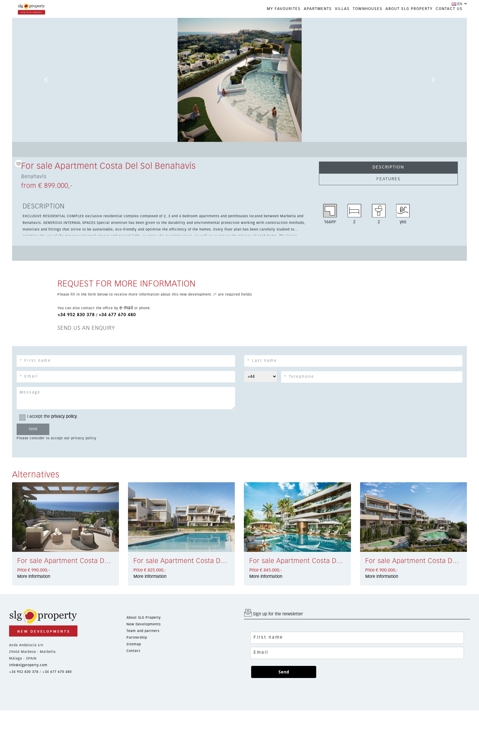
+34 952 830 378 (76, 315)
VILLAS (342, 9)
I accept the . (50, 417)
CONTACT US (449, 9)
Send (283, 672)
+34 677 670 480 (117, 315)
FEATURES (388, 179)
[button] (46, 80)
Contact (133, 651)
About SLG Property (143, 617)
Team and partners (142, 631)
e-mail (126, 308)
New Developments (143, 624)
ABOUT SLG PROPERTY (409, 9)
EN (456, 4)
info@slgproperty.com (28, 665)
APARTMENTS (318, 9)
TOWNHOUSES (367, 9)
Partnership (136, 637)
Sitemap (133, 644)
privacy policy (64, 416)
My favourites (284, 9)
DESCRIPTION (388, 167)
